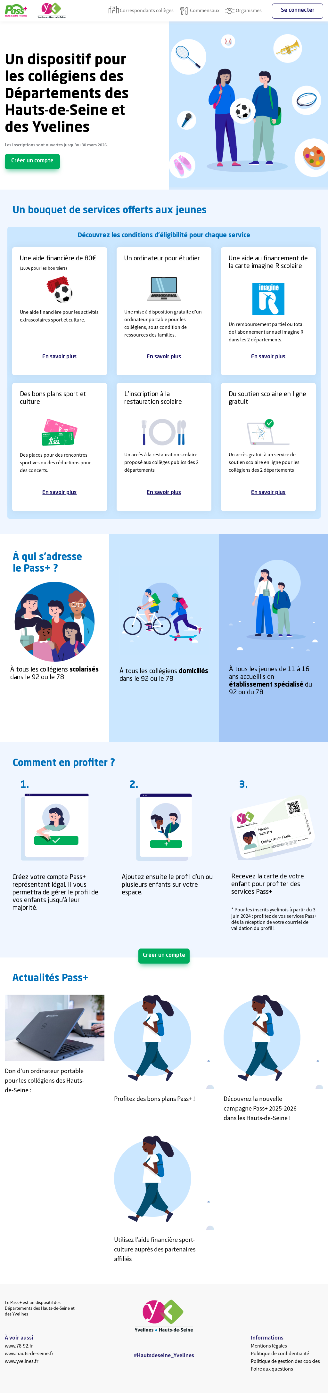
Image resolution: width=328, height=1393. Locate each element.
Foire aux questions (272, 1368)
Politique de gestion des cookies (285, 1361)
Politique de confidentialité (280, 1353)
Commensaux (199, 11)
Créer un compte (32, 161)
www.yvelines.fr (21, 1361)
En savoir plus (59, 357)
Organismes (243, 11)
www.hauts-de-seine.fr (29, 1353)
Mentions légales (269, 1345)
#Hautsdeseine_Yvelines (164, 1355)
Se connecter (298, 10)
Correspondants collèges (141, 11)
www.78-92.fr (19, 1345)
